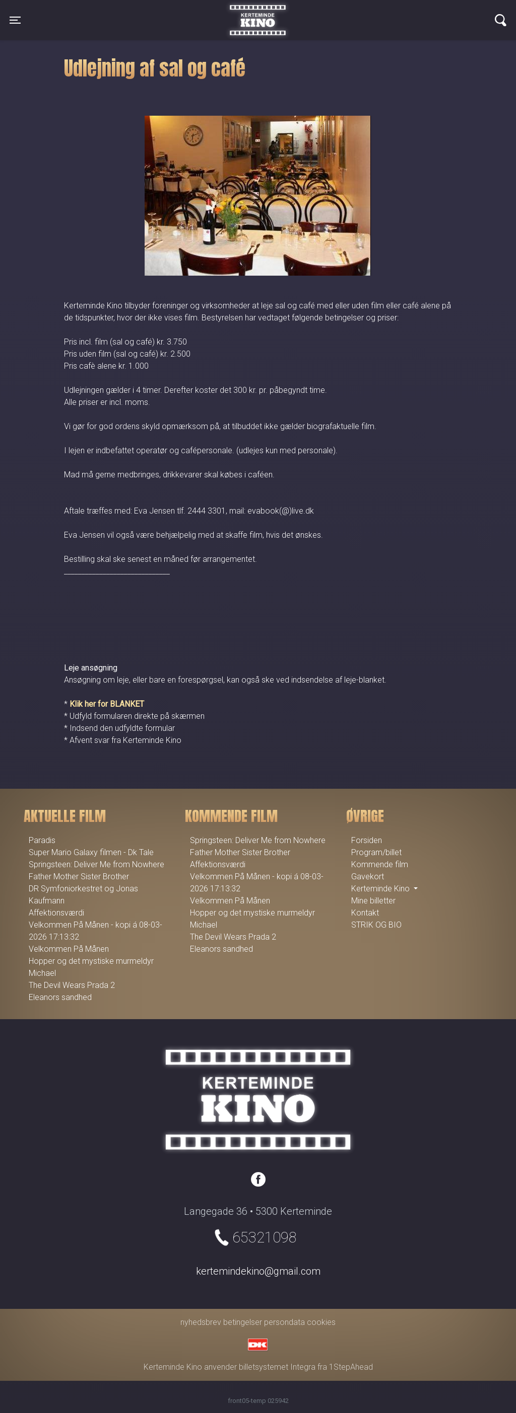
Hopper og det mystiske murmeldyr (91, 961)
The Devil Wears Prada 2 (72, 985)
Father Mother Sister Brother (79, 876)
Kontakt (365, 913)
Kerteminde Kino (258, 13)
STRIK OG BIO (376, 925)
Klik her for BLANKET (107, 704)
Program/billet (376, 852)
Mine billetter (373, 900)
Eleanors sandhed (60, 997)
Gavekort (367, 876)
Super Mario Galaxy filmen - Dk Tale (91, 852)
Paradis (42, 840)
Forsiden (366, 840)
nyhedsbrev (200, 1322)
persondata (284, 1322)
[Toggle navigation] (15, 20)
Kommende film (379, 864)
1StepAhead (351, 1367)
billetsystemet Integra (277, 1367)
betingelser (242, 1322)
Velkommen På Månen (69, 949)
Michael (42, 973)
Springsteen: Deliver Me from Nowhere (96, 864)
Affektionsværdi (56, 913)
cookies (321, 1322)
